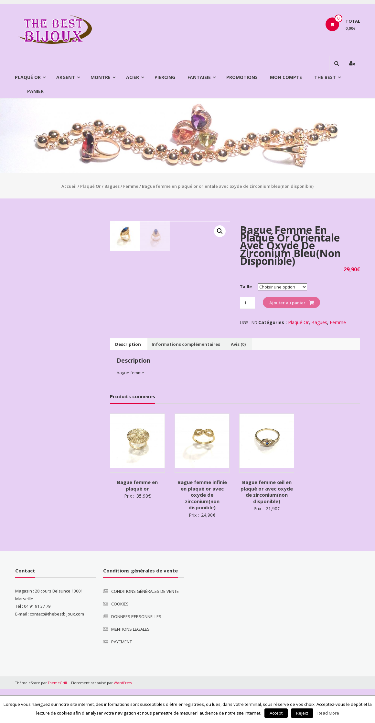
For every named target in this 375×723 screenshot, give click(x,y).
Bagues (112, 186)
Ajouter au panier (287, 303)
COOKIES (120, 637)
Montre (101, 77)
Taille (246, 286)
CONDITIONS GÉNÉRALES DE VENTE (145, 625)
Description (128, 378)
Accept (276, 713)
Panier (35, 91)
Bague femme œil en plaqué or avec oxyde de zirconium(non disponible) (267, 525)
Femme (130, 186)
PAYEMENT (121, 675)
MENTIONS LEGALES (130, 663)
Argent (65, 77)
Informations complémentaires (186, 378)
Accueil (69, 186)
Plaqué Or (28, 77)
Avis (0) (238, 378)
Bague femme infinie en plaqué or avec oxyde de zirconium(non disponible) (202, 528)
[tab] (128, 378)
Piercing (165, 77)
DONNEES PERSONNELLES (136, 650)
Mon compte (286, 77)
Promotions (242, 77)
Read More (328, 713)
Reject (302, 713)
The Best (325, 77)
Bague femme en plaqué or (137, 519)
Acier (132, 77)
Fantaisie (199, 77)
